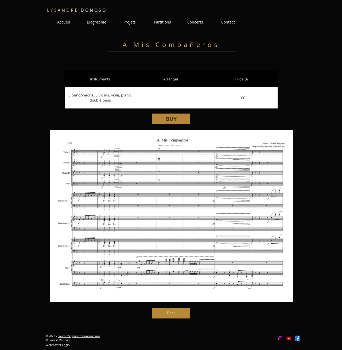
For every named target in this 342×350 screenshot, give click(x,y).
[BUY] (171, 119)
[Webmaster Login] (57, 345)
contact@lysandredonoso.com (79, 336)
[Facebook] (297, 338)
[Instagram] (280, 338)
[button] (129, 20)
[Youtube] (289, 338)
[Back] (171, 313)
